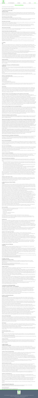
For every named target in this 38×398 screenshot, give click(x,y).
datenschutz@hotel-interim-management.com (11, 388)
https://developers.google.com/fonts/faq (8, 264)
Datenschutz (17, 396)
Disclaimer (14, 396)
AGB (27, 396)
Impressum (11, 396)
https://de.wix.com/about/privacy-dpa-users (10, 53)
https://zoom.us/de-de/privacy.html (9, 335)
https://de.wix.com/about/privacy (24, 50)
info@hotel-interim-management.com (29, 395)
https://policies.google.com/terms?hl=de (11, 283)
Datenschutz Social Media (23, 396)
